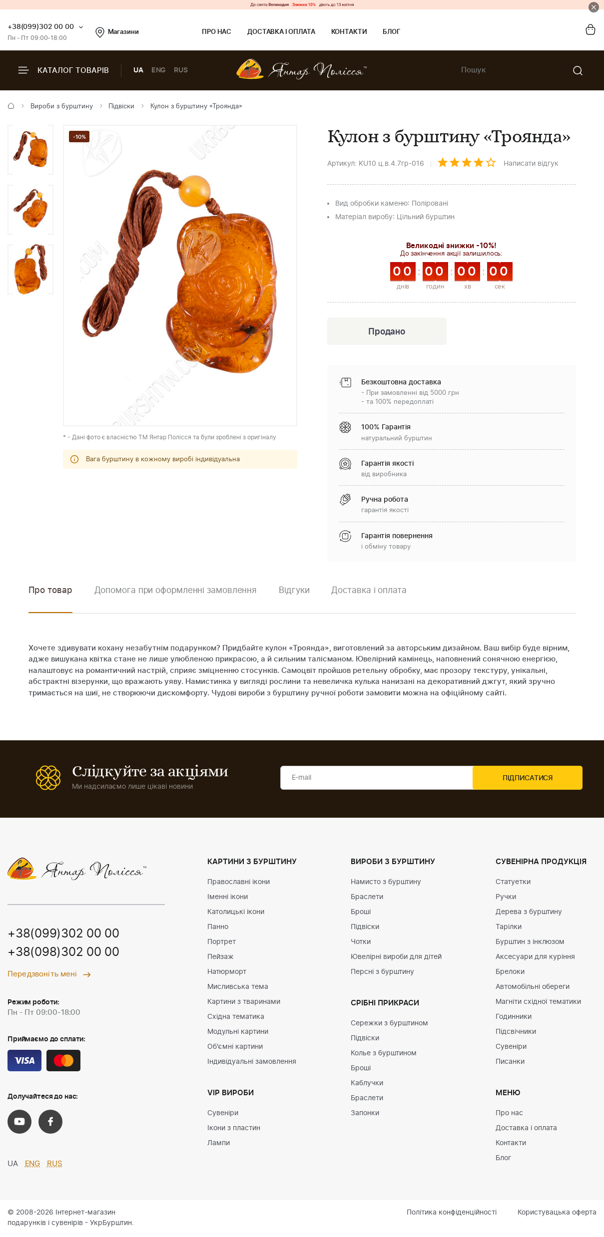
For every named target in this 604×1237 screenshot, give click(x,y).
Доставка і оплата (281, 32)
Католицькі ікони (235, 913)
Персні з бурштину (382, 972)
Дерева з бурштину (529, 913)
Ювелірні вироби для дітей (396, 957)
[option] (30, 150)
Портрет (221, 942)
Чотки (361, 942)
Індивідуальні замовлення (251, 1062)
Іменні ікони (227, 898)
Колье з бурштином (384, 1054)
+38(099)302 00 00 (40, 26)
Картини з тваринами (243, 1002)
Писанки (510, 1062)
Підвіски (121, 106)
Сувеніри (222, 1114)
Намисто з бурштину (386, 883)
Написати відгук (531, 163)
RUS (181, 70)
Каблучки (367, 1084)
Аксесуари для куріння (535, 957)
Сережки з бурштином (389, 1024)
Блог (391, 32)
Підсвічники (516, 1032)
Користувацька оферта (557, 1213)
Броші (361, 913)
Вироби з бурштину (61, 106)
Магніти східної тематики (538, 1002)
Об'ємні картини (235, 1047)
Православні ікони (238, 883)
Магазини (117, 32)
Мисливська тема (237, 987)
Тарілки (509, 928)
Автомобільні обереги (533, 987)
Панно (217, 928)
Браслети (367, 898)
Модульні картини (237, 1032)
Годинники (514, 1017)
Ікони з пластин (233, 1129)
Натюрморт (226, 972)
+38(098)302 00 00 (63, 954)
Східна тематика (235, 1017)
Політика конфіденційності (452, 1213)
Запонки (365, 1114)
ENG (158, 70)
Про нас (216, 32)
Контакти (349, 32)
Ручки (506, 898)
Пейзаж (220, 957)
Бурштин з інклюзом (530, 942)
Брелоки (510, 972)
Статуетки (513, 883)
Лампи (218, 1144)
